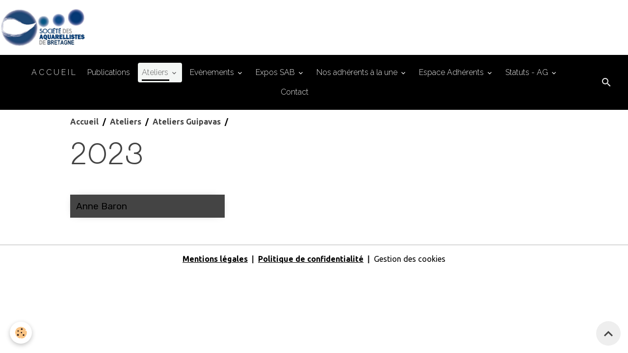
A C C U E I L (53, 72)
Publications (108, 72)
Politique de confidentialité (311, 258)
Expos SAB (276, 72)
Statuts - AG (527, 72)
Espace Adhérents (452, 72)
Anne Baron (101, 206)
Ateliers (156, 72)
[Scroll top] (608, 333)
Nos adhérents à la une (357, 72)
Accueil (84, 121)
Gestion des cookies (409, 258)
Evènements (213, 72)
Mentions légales (215, 258)
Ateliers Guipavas (187, 121)
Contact (295, 92)
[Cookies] (21, 333)
